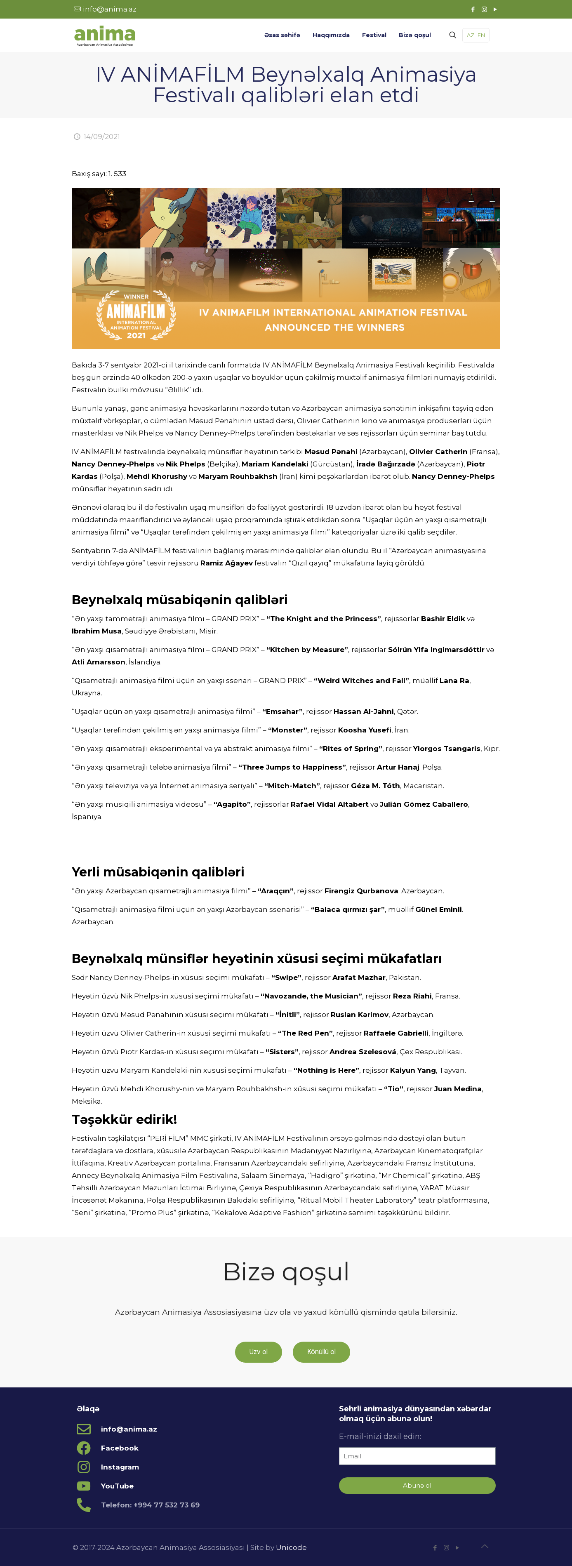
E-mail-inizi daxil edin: (380, 1436)
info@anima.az (110, 9)
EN (481, 35)
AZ (470, 35)
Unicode (291, 1547)
